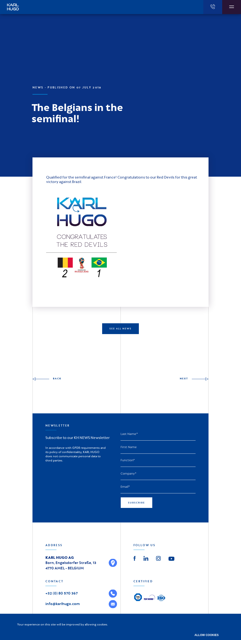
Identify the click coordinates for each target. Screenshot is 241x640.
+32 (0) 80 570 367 (61, 593)
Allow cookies (206, 635)
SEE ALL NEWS (120, 328)
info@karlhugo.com (62, 604)
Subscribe (136, 502)
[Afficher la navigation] (231, 7)
